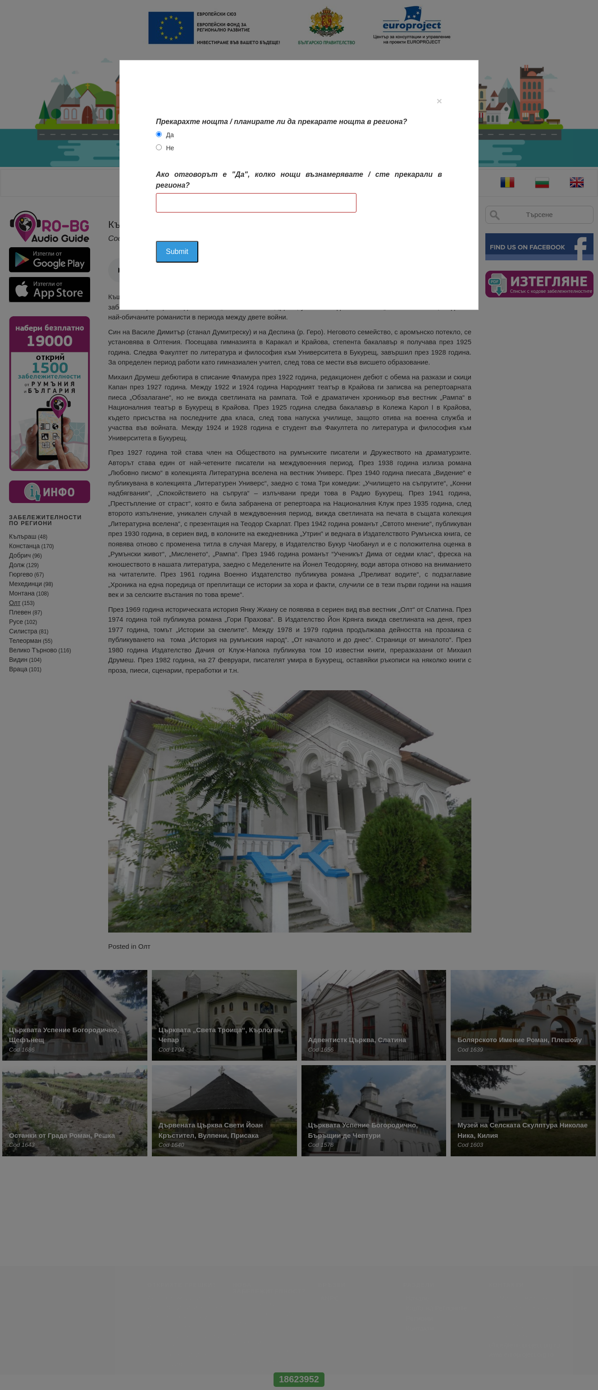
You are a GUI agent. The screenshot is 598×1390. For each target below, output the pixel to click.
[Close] (439, 101)
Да (169, 135)
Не (170, 148)
